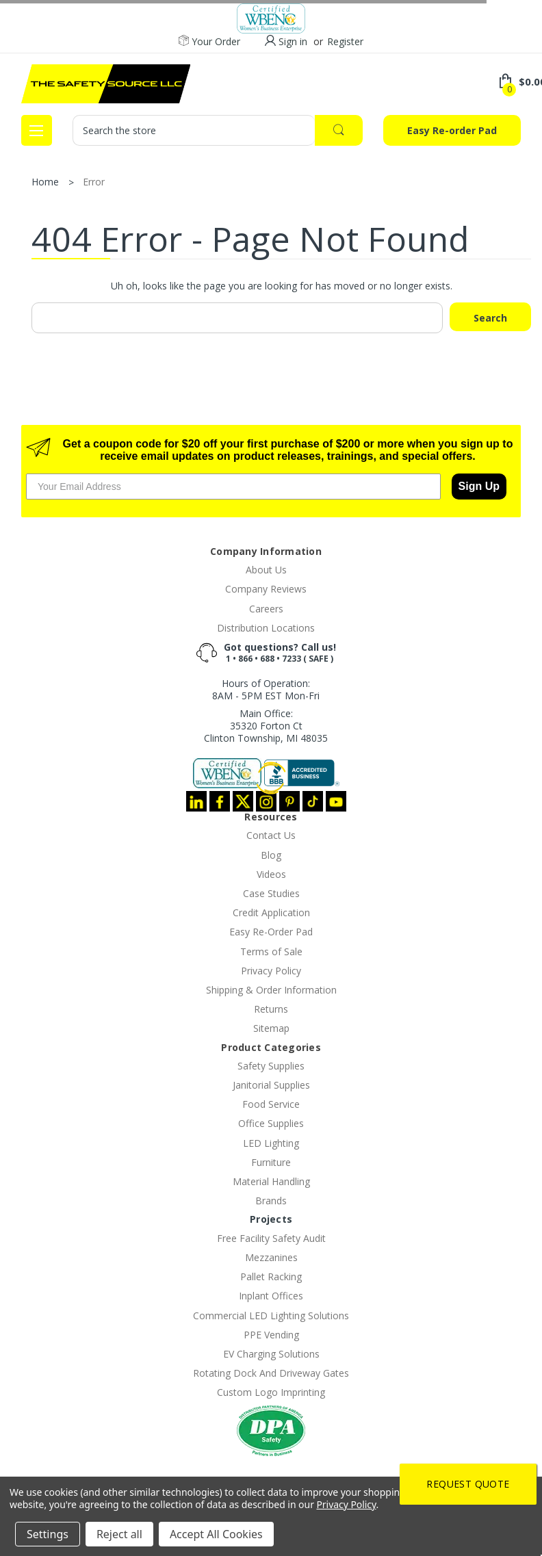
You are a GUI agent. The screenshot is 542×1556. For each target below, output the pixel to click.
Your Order (209, 42)
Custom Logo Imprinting (271, 1392)
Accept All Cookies (216, 1534)
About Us (266, 569)
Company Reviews (266, 588)
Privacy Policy (271, 970)
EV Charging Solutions (271, 1353)
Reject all (119, 1534)
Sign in (293, 41)
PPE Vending (271, 1334)
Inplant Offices (271, 1295)
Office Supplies (271, 1123)
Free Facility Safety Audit (271, 1238)
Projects (271, 1219)
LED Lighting (271, 1143)
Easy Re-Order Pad (271, 931)
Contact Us (271, 835)
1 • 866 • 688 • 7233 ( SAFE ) (279, 658)
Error (94, 181)
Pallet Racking (271, 1276)
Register (345, 41)
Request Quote (467, 1483)
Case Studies (271, 893)
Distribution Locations (266, 627)
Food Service (271, 1104)
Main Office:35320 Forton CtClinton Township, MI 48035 (266, 725)
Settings (47, 1534)
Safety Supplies (271, 1065)
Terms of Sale (271, 951)
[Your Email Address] (233, 487)
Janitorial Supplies (271, 1084)
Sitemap (271, 1028)
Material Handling (271, 1181)
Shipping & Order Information (271, 989)
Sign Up (479, 486)
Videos (271, 874)
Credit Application (271, 912)
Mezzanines (271, 1257)
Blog (271, 854)
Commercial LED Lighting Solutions (271, 1315)
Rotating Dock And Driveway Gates (271, 1372)
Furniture (271, 1162)
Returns (271, 1008)
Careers (266, 608)
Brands (271, 1200)
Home (45, 181)
